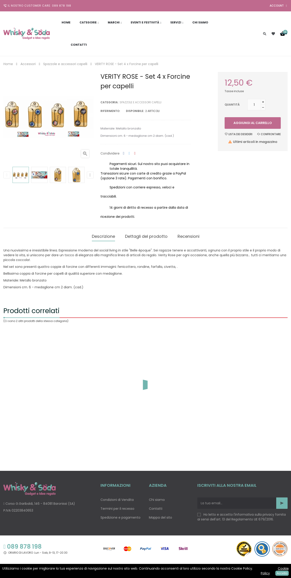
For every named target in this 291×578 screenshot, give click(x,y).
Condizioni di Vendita (117, 497)
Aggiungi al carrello (252, 123)
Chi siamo (157, 497)
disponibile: (135, 111)
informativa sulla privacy (254, 512)
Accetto (282, 573)
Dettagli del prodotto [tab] (146, 235)
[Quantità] (254, 104)
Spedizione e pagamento (120, 515)
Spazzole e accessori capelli (140, 102)
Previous (6, 175)
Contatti (155, 506)
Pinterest (134, 153)
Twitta (129, 153)
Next (90, 175)
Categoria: (109, 102)
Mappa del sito (160, 515)
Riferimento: (110, 111)
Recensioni (188, 235)
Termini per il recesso (117, 506)
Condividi (123, 153)
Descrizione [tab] (103, 235)
